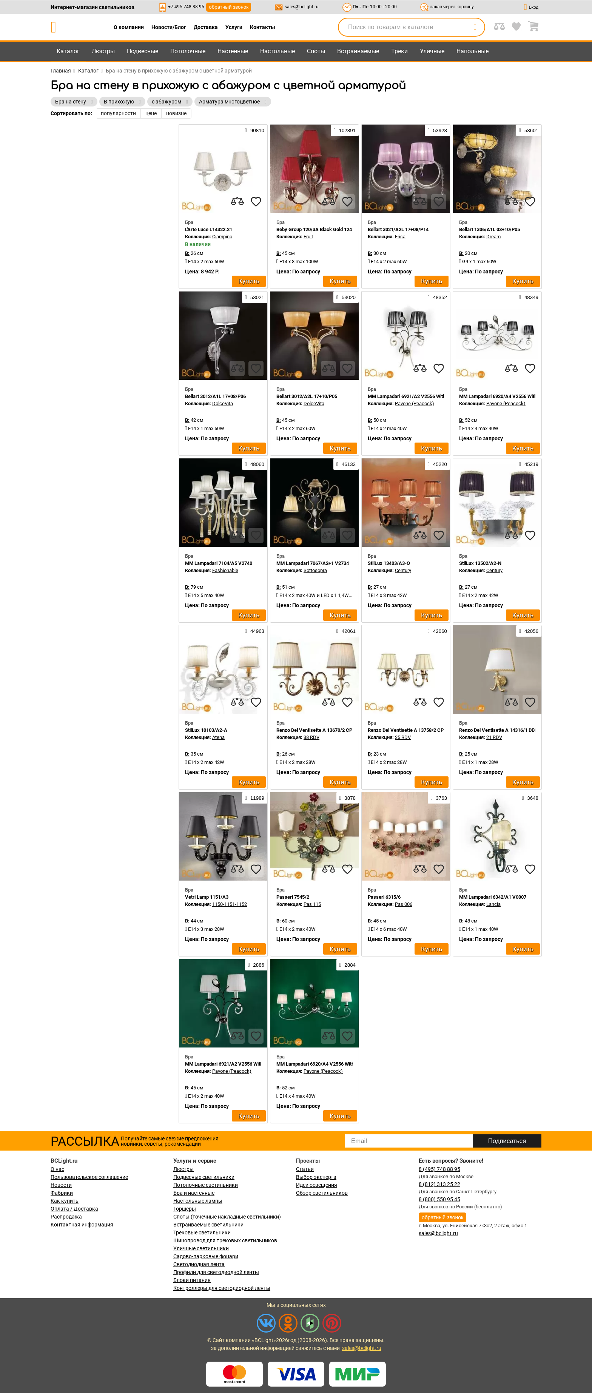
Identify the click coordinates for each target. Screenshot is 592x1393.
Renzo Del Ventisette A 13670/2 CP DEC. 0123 (326, 730)
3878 (347, 798)
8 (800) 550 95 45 (439, 1199)
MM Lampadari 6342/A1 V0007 (492, 897)
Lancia (493, 904)
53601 (528, 130)
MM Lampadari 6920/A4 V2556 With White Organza (331, 1064)
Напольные (472, 51)
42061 (346, 631)
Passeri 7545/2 (292, 897)
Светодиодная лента (199, 1264)
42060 (437, 631)
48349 (528, 297)
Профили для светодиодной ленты (216, 1272)
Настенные (232, 51)
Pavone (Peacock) (414, 403)
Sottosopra (315, 570)
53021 (254, 297)
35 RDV (403, 737)
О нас (57, 1169)
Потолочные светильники (205, 1185)
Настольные (277, 51)
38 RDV (311, 737)
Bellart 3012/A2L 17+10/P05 (306, 396)
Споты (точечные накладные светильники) (227, 1217)
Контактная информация (82, 1225)
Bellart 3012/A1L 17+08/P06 (215, 396)
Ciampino (222, 236)
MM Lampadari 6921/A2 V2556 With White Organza (240, 1064)
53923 (437, 130)
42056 (528, 631)
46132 (346, 464)
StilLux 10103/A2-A (206, 730)
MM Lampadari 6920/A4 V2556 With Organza (508, 396)
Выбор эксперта (316, 1177)
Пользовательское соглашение (89, 1177)
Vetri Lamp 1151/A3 (206, 897)
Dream (493, 236)
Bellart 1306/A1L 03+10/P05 (489, 229)
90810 (254, 130)
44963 (254, 631)
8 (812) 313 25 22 (439, 1184)
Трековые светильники (202, 1232)
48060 (254, 464)
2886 (256, 965)
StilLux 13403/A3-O (389, 563)
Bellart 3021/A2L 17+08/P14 (398, 229)
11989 (254, 798)
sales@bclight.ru (302, 6)
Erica (400, 236)
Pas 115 (312, 904)
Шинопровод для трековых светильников (225, 1240)
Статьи (305, 1169)
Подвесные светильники (203, 1177)
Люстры (103, 51)
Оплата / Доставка (74, 1209)
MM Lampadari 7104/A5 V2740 (218, 563)
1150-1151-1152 (229, 904)
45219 (528, 464)
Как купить (65, 1201)
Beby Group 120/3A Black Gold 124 (314, 229)
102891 (345, 130)
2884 (347, 965)
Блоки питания (192, 1280)
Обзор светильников (322, 1193)
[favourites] (256, 201)
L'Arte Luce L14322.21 (208, 229)
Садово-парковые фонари (205, 1256)
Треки (399, 51)
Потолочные (187, 51)
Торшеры (184, 1209)
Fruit (308, 236)
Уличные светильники (201, 1248)
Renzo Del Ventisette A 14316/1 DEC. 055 (503, 730)
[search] (475, 27)
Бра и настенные (193, 1193)
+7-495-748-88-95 (186, 6)
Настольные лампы (197, 1201)
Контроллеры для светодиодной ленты (221, 1288)
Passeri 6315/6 (384, 897)
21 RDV (494, 737)
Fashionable (225, 570)
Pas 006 (403, 904)
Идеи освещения (316, 1185)
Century (403, 570)
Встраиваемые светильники (208, 1225)
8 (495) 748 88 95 (439, 1169)
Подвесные (142, 51)
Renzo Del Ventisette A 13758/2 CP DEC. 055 (416, 730)
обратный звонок (228, 7)
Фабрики (62, 1193)
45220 (437, 464)
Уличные (432, 51)
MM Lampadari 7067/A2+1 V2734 (312, 563)
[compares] (237, 201)
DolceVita (222, 403)
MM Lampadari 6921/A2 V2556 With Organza (416, 396)
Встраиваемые (358, 51)
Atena (218, 737)
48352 (437, 297)
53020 (346, 297)
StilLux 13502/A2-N (480, 563)
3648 (530, 798)
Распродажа (66, 1217)
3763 (439, 798)
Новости (61, 1185)
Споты (316, 51)
